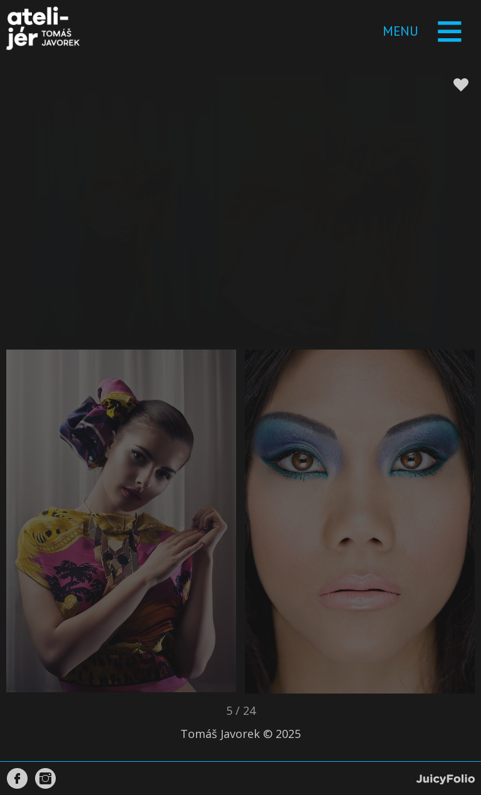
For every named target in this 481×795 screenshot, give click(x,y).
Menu (400, 31)
